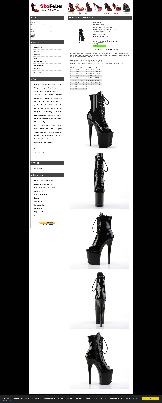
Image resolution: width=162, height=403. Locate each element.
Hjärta (50, 105)
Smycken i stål (39, 152)
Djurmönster (38, 98)
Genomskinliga (39, 108)
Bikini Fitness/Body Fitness (51, 125)
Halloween (43, 132)
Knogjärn (37, 112)
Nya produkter (39, 168)
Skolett (49, 91)
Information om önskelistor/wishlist (45, 187)
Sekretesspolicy (39, 205)
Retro (48, 139)
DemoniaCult (38, 65)
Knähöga (58, 84)
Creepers (44, 84)
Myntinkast (41, 115)
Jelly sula (57, 105)
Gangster (58, 129)
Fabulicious (38, 48)
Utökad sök (106, 13)
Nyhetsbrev (38, 208)
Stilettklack (52, 118)
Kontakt (116, 13)
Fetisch (100, 49)
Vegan (118, 49)
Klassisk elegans (40, 135)
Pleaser (36, 58)
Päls (52, 115)
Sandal (36, 91)
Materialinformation (40, 194)
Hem (86, 13)
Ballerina (37, 84)
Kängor (36, 88)
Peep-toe (106, 49)
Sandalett (43, 91)
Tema (32, 27)
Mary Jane (51, 88)
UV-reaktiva (38, 122)
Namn (32, 34)
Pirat (39, 139)
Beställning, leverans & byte (43, 184)
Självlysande (50, 101)
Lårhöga (43, 88)
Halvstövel (51, 84)
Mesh (48, 115)
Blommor (58, 95)
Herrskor (37, 149)
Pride (44, 139)
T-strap (59, 118)
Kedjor (47, 108)
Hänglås (44, 105)
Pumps (59, 88)
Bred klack (48, 95)
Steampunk (38, 142)
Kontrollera (101, 34)
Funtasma (37, 72)
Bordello (37, 55)
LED (35, 115)
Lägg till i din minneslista (101, 36)
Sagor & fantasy (56, 139)
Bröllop (36, 125)
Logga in (126, 13)
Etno (47, 129)
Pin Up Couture (39, 51)
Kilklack (52, 108)
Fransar (41, 101)
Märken (32, 22)
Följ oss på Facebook (41, 212)
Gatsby (36, 132)
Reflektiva (37, 118)
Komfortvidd (57, 112)
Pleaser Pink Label (40, 62)
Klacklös (58, 108)
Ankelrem (37, 95)
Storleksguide (38, 191)
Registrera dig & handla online (44, 180)
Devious (37, 69)
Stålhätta (45, 118)
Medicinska (50, 135)
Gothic (49, 132)
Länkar (36, 198)
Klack (32, 29)
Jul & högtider (56, 132)
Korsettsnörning (47, 112)
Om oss (95, 13)
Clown (42, 129)
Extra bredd (54, 98)
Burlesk (36, 129)
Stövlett (112, 49)
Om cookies (38, 201)
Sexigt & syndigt (48, 142)
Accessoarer (38, 156)
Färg (31, 24)
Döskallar (46, 98)
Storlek (32, 31)
